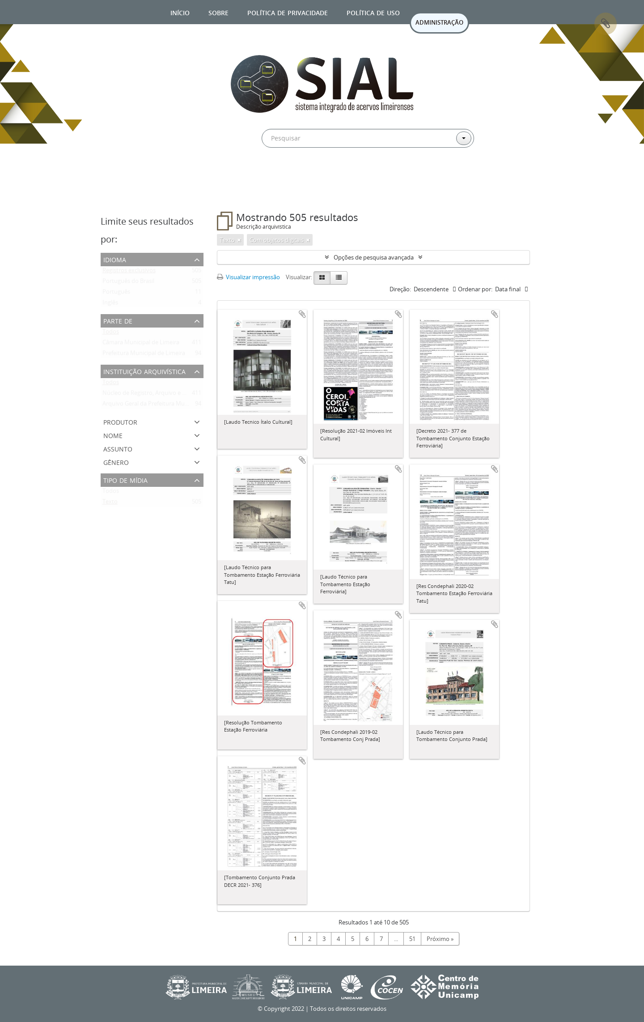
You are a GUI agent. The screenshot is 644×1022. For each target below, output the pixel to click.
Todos (110, 333)
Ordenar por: (475, 289)
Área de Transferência (605, 24)
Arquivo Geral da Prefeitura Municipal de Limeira (166, 405)
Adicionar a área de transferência (302, 314)
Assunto (117, 448)
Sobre (218, 12)
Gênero (116, 462)
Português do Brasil (128, 283)
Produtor (120, 421)
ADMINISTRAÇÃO (439, 22)
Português (116, 294)
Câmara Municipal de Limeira (140, 344)
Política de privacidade (287, 12)
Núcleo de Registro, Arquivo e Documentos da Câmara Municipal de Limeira (202, 395)
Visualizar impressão (248, 277)
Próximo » (440, 939)
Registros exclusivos (129, 272)
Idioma (114, 259)
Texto (110, 503)
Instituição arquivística (144, 371)
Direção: (400, 289)
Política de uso (373, 12)
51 (412, 939)
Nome (113, 435)
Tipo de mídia (125, 479)
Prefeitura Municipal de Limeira (143, 355)
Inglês (110, 304)
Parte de (117, 320)
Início (180, 12)
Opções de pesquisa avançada (374, 257)
